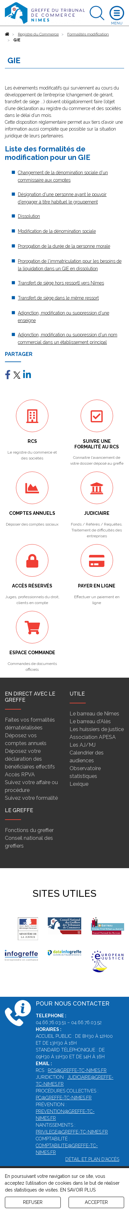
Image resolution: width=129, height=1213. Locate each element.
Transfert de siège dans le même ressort (58, 298)
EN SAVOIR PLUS (78, 1189)
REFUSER (33, 1202)
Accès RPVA (20, 774)
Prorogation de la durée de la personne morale (64, 246)
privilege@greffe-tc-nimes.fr (72, 1132)
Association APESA (93, 737)
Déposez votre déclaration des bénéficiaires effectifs (30, 759)
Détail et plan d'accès (92, 1159)
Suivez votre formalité (31, 798)
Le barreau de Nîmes (94, 714)
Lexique (79, 784)
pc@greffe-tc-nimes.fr (64, 1097)
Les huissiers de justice (97, 729)
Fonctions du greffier (29, 830)
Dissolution (29, 216)
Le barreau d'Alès (90, 721)
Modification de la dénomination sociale (57, 231)
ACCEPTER (96, 1202)
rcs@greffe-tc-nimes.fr (77, 1070)
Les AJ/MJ (83, 745)
